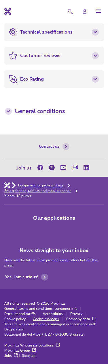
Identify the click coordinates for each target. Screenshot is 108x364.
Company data (81, 319)
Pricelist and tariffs (20, 314)
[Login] (84, 11)
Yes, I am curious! (26, 277)
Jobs (11, 355)
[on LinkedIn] (86, 167)
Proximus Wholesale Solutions (32, 345)
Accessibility (53, 314)
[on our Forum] (75, 167)
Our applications (54, 218)
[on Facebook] (41, 167)
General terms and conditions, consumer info (40, 308)
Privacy (76, 314)
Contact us (54, 146)
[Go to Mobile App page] (38, 230)
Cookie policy (15, 319)
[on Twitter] (52, 167)
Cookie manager (46, 319)
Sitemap (28, 355)
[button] (98, 11)
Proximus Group (20, 350)
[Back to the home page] (7, 11)
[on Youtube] (63, 167)
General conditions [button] (35, 111)
